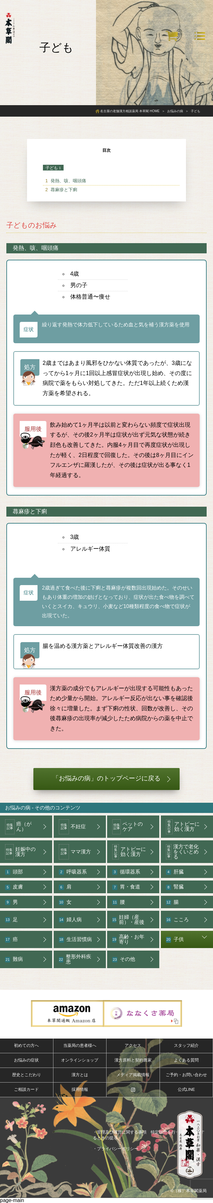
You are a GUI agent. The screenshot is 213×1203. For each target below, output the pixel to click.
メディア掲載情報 (132, 1074)
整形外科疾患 (75, 959)
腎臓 (175, 887)
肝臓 (175, 872)
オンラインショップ (79, 1060)
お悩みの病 (18, 807)
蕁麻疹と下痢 (64, 189)
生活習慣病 (75, 940)
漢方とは (80, 1074)
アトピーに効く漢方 (183, 827)
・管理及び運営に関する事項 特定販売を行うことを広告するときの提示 (148, 1135)
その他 (123, 959)
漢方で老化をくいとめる (182, 851)
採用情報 (80, 1089)
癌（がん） (18, 827)
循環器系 (126, 872)
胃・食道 (126, 887)
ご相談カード (26, 1089)
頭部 (14, 872)
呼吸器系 (73, 872)
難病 (14, 959)
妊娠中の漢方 (20, 851)
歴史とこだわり (26, 1074)
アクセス (133, 1045)
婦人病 (70, 920)
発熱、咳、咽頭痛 (68, 180)
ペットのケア (127, 827)
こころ (177, 920)
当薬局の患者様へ (79, 1045)
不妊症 (72, 827)
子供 (175, 940)
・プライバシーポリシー (115, 1148)
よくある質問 (186, 1060)
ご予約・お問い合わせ (186, 1074)
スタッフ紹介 (186, 1045)
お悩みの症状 (26, 1060)
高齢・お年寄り (128, 939)
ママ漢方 (75, 851)
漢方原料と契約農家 (133, 1060)
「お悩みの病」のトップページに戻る (106, 778)
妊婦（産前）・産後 (128, 919)
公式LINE (186, 1089)
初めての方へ (26, 1045)
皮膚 (14, 887)
